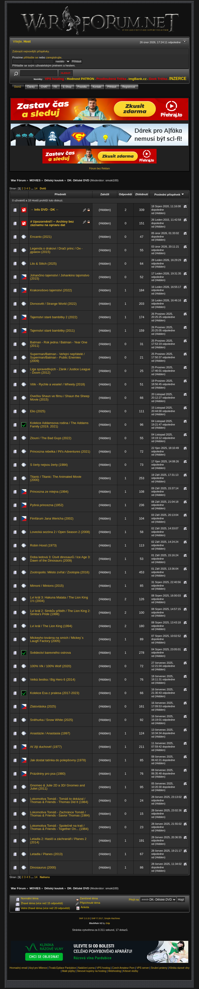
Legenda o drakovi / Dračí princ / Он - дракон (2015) (56, 250)
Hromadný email (18, 968)
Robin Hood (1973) (43, 545)
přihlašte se (31, 57)
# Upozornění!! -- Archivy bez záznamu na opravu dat (52, 223)
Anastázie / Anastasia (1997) (50, 733)
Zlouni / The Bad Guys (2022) (50, 438)
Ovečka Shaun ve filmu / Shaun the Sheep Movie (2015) (59, 397)
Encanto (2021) (40, 237)
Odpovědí (125, 194)
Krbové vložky (130, 971)
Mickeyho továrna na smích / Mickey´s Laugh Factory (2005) (56, 639)
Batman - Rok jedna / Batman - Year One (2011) (58, 344)
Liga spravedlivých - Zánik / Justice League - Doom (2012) (60, 370)
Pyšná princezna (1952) (46, 505)
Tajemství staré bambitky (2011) (52, 330)
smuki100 (111, 180)
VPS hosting (103, 968)
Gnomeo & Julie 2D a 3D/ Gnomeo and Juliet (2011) (57, 787)
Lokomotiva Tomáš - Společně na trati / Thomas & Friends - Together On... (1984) (59, 827)
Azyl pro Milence (38, 968)
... (32, 188)
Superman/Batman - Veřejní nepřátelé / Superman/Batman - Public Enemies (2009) (57, 357)
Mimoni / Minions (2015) (47, 585)
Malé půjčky (68, 971)
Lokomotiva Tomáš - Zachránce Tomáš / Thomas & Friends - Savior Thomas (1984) (60, 813)
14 (35, 188)
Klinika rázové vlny (179, 968)
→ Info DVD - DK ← (44, 209)
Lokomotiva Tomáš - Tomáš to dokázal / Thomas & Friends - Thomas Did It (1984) (59, 800)
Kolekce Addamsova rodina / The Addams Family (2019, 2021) (59, 424)
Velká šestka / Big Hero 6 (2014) (52, 679)
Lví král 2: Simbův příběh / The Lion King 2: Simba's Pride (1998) (60, 612)
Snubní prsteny (159, 968)
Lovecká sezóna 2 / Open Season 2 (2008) (60, 532)
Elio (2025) (37, 411)
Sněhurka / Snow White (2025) (51, 720)
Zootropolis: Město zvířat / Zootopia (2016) (59, 572)
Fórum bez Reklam (99, 168)
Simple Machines (112, 918)
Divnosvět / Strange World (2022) (53, 303)
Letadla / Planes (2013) (46, 854)
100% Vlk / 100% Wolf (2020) (50, 666)
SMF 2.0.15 (84, 918)
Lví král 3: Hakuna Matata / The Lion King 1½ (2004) (59, 599)
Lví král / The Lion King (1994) (51, 626)
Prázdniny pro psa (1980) (47, 773)
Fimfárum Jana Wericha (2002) (51, 518)
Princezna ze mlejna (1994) (49, 491)
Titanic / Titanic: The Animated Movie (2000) (55, 478)
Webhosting (114, 971)
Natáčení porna (86, 968)
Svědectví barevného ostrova (50, 652)
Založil (104, 194)
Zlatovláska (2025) (43, 706)
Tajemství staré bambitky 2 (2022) (53, 317)
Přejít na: (134, 899)
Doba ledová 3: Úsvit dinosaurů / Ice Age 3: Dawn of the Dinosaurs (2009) (60, 558)
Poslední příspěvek (169, 194)
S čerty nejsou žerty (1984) (49, 465)
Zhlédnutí (141, 194)
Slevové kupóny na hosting (91, 971)
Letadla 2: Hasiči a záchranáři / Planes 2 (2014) (58, 840)
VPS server (143, 968)
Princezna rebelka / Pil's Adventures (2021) (60, 451)
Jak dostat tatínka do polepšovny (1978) (58, 760)
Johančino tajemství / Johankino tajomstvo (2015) (59, 277)
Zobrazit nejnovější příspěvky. (31, 51)
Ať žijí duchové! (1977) (46, 747)
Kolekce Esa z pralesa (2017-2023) (54, 693)
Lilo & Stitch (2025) (43, 263)
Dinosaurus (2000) (43, 867)
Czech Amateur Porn (123, 968)
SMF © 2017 (97, 918)
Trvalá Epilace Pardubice (62, 968)
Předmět (60, 194)
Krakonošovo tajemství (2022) (51, 290)
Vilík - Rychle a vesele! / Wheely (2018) (57, 384)
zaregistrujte (53, 57)
